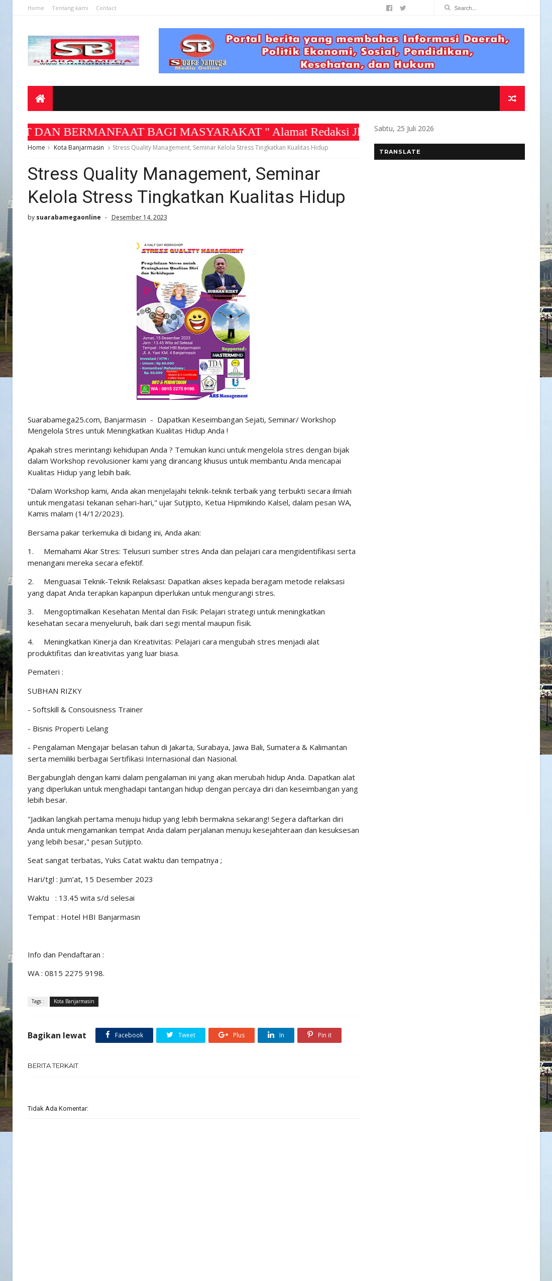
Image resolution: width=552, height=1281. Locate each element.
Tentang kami (70, 8)
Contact (106, 8)
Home (36, 8)
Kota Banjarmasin (79, 147)
